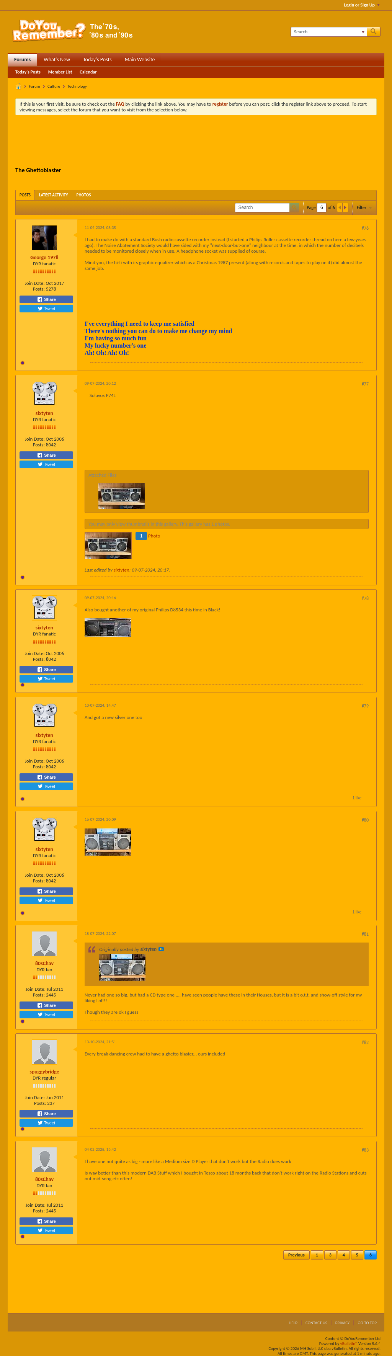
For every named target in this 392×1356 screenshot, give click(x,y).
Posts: (39, 289)
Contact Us (316, 1322)
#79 (365, 706)
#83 (365, 1150)
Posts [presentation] (25, 195)
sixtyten (44, 413)
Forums (22, 59)
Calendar (88, 72)
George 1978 (44, 257)
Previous (296, 1255)
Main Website (140, 59)
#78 (365, 598)
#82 (365, 1042)
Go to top (367, 1322)
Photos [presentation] (84, 195)
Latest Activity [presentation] (53, 195)
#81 (365, 934)
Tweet (46, 308)
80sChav (44, 963)
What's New (57, 59)
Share (46, 299)
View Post (161, 949)
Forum (34, 86)
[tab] (25, 195)
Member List (60, 72)
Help (293, 1322)
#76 (365, 228)
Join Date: (35, 283)
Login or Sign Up (362, 5)
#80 (365, 820)
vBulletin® (349, 1343)
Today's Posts (97, 59)
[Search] (329, 32)
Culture (53, 86)
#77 (365, 384)
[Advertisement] (196, 142)
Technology (77, 86)
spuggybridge (44, 1071)
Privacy (342, 1322)
